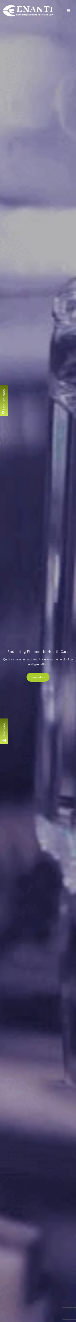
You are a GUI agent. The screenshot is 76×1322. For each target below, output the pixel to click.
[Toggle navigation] (68, 11)
